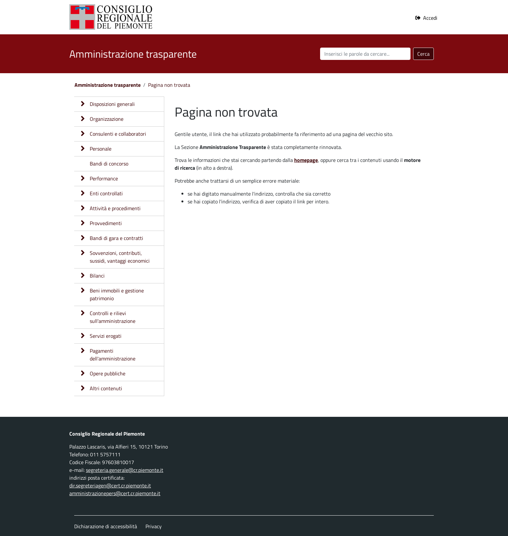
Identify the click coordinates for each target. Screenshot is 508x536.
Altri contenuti (106, 388)
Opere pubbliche (107, 373)
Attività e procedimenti (115, 208)
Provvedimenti (106, 223)
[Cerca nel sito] (365, 54)
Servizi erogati (105, 336)
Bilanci (97, 275)
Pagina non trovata (169, 85)
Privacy (153, 526)
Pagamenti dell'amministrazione (112, 354)
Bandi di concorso (109, 163)
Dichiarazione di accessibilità (105, 526)
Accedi (430, 18)
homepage (306, 160)
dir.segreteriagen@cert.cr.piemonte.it (110, 485)
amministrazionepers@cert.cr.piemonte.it (114, 493)
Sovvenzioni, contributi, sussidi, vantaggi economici (120, 257)
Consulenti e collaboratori (118, 134)
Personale (100, 149)
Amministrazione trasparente (108, 85)
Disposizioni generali (112, 104)
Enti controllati (106, 193)
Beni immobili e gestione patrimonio (117, 294)
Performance (104, 178)
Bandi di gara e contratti (116, 238)
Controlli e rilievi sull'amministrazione (112, 317)
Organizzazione (106, 119)
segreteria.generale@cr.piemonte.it (124, 470)
